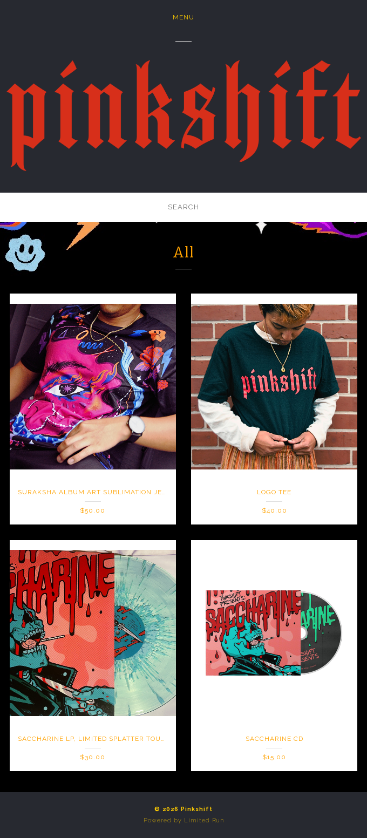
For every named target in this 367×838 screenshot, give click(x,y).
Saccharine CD (274, 738)
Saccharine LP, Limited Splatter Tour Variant (108, 738)
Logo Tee (274, 492)
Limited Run (204, 820)
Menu (183, 17)
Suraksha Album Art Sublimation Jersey (99, 492)
